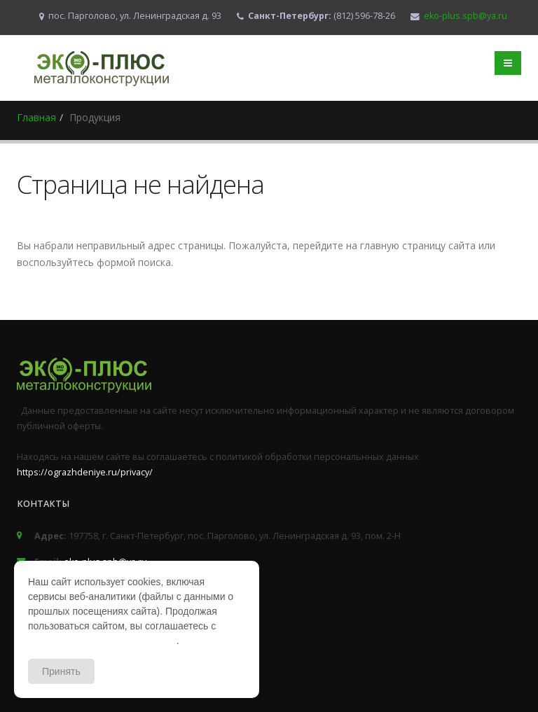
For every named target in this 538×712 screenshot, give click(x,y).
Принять (61, 671)
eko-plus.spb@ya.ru (465, 16)
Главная (36, 117)
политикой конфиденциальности (102, 640)
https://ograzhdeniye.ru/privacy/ (85, 472)
